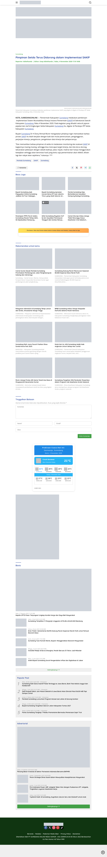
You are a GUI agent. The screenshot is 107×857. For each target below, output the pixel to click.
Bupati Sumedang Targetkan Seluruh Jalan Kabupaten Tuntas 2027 (46, 706)
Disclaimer (76, 834)
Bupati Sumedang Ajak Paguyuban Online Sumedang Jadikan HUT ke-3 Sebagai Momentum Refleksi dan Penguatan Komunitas (26, 194)
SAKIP (70, 120)
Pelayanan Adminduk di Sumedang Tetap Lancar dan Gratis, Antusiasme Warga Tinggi (33, 310)
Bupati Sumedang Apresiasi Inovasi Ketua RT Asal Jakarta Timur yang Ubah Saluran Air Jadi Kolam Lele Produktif (53, 194)
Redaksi (38, 834)
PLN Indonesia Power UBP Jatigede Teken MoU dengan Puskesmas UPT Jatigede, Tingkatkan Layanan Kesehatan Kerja (59, 788)
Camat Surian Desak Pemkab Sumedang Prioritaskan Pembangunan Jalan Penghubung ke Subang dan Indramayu (33, 273)
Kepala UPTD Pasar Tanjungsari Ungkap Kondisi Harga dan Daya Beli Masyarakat (45, 615)
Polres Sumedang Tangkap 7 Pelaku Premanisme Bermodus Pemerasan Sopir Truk (52, 712)
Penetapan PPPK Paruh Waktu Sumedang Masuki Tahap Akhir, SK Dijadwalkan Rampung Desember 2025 (27, 218)
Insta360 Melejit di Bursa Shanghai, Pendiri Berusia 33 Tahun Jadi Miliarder (55, 651)
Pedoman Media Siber (51, 834)
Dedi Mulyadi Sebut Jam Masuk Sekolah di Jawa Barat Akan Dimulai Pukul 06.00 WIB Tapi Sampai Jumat (54, 692)
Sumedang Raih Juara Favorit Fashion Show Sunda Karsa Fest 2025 (32, 345)
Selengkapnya (53, 670)
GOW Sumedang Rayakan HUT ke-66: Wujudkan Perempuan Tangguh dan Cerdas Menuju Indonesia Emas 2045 (53, 218)
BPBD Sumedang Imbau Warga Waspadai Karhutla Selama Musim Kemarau (70, 310)
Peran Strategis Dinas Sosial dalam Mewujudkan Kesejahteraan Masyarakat (57, 777)
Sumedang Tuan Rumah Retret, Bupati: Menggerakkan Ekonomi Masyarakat (55, 641)
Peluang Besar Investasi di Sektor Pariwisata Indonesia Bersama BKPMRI (43, 772)
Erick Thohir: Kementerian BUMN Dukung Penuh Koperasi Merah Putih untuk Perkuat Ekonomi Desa (58, 632)
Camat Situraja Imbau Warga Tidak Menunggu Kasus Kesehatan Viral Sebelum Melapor (78, 218)
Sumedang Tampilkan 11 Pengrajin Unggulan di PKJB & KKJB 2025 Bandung (55, 621)
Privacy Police (66, 834)
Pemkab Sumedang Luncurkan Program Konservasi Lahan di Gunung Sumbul (50, 699)
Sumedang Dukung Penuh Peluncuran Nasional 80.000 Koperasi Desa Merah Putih (72, 272)
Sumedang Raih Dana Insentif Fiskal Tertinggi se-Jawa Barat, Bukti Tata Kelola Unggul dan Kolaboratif (55, 685)
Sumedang (19, 54)
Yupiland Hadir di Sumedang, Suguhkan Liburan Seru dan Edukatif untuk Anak (58, 797)
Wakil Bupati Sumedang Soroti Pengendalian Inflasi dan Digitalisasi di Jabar (55, 660)
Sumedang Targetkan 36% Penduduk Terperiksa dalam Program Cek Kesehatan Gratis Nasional (72, 381)
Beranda (30, 834)
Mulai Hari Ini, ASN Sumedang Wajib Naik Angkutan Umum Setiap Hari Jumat (69, 345)
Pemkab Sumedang (24, 161)
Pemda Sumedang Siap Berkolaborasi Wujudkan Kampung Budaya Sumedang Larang (78, 194)
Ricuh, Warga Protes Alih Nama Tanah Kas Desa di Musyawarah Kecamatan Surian (34, 381)
